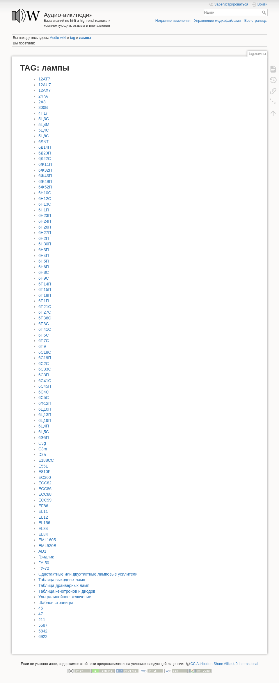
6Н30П (44, 244)
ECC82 (44, 483)
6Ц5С (43, 431)
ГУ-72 (43, 568)
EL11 (43, 511)
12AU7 (44, 84)
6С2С (43, 363)
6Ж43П (45, 175)
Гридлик (46, 557)
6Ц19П (44, 420)
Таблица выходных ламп (61, 579)
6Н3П (43, 249)
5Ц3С (43, 118)
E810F (44, 471)
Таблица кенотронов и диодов (66, 591)
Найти (264, 12)
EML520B (47, 545)
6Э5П (43, 437)
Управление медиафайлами (217, 21)
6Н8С (43, 272)
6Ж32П (45, 170)
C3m (42, 449)
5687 (42, 625)
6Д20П (44, 153)
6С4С (43, 392)
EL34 (43, 528)
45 (40, 608)
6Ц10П (44, 409)
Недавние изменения (173, 21)
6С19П (44, 357)
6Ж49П (45, 181)
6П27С (44, 312)
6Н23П (44, 215)
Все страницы (255, 21)
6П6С (43, 335)
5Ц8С (43, 136)
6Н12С (44, 198)
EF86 (43, 506)
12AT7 (44, 79)
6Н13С (44, 204)
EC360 (44, 477)
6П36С (44, 318)
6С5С (43, 397)
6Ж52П (45, 187)
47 (40, 614)
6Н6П (43, 267)
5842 (42, 631)
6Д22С (44, 158)
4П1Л (43, 113)
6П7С (43, 340)
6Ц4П (43, 426)
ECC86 (44, 488)
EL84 (43, 534)
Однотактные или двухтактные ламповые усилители (88, 574)
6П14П (44, 284)
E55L (43, 466)
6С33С (44, 369)
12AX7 (44, 90)
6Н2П (43, 238)
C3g (42, 443)
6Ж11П (45, 164)
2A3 (42, 102)
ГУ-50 (43, 562)
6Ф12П (44, 403)
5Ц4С (43, 130)
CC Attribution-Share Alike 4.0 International (224, 664)
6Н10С (44, 192)
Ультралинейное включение (64, 596)
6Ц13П (44, 414)
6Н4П (43, 255)
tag (72, 38)
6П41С (44, 329)
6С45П (44, 386)
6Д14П (44, 147)
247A (43, 96)
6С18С (44, 352)
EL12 (43, 517)
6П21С (44, 306)
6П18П (44, 295)
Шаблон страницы (55, 602)
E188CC (46, 460)
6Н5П (43, 261)
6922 (42, 636)
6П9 (42, 346)
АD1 (42, 551)
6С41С (44, 380)
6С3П (43, 375)
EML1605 (47, 540)
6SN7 (43, 141)
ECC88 (44, 494)
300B (43, 107)
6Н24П (44, 221)
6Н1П (43, 210)
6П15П (44, 289)
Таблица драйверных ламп (63, 585)
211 (41, 619)
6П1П (43, 301)
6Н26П (44, 227)
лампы (85, 38)
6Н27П (44, 232)
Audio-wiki (58, 38)
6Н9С (43, 278)
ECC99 (44, 500)
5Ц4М (43, 124)
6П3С (43, 323)
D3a (42, 454)
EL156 (44, 522)
